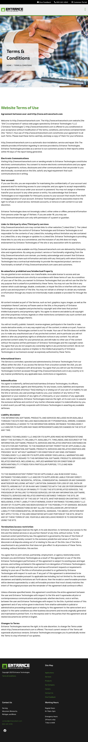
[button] (85, 9)
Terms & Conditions (9, 676)
